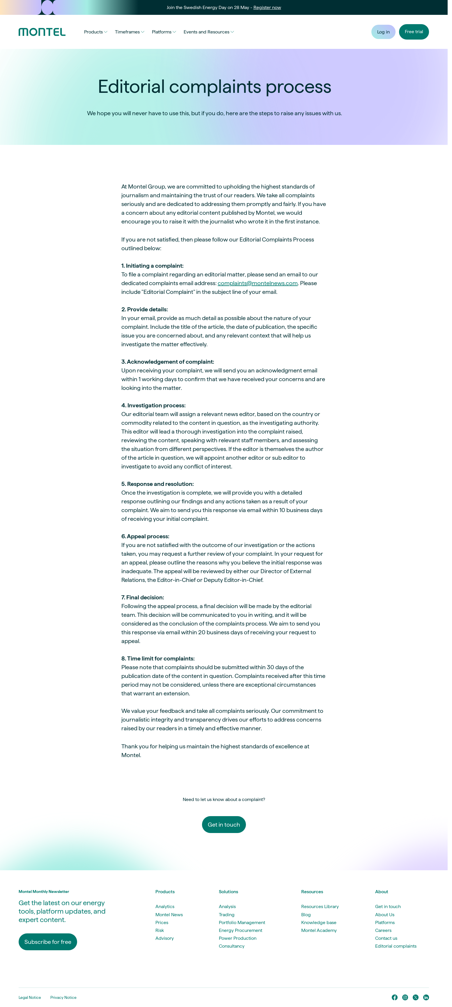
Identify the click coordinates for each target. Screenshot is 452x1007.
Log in (383, 31)
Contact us (386, 938)
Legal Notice (30, 997)
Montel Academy (319, 930)
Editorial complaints (395, 946)
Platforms (164, 31)
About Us (384, 914)
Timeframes (129, 31)
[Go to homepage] (42, 32)
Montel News (169, 914)
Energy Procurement (240, 930)
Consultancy (231, 946)
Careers (383, 930)
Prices (161, 922)
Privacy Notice (63, 997)
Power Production (237, 938)
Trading (227, 914)
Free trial (414, 31)
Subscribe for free (47, 942)
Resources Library (320, 906)
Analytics (164, 906)
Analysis (227, 906)
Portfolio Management (242, 922)
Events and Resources (209, 31)
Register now (267, 7)
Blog (306, 914)
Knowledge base (318, 922)
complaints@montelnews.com (258, 283)
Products (95, 31)
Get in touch (224, 824)
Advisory (164, 938)
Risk (159, 930)
